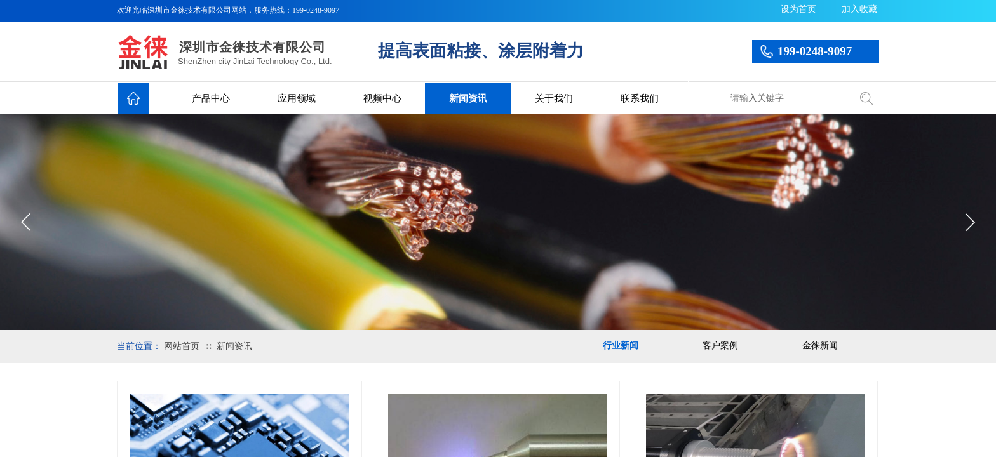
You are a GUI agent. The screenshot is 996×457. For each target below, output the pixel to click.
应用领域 (297, 98)
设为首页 (798, 9)
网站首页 (181, 346)
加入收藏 (859, 9)
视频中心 (382, 98)
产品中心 (211, 98)
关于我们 (554, 98)
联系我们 (640, 98)
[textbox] (787, 98)
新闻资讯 (468, 98)
